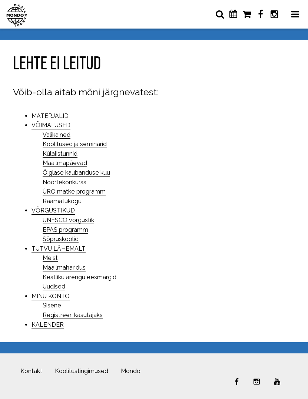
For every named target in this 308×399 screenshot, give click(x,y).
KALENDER (48, 324)
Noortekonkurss (64, 182)
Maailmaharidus (64, 267)
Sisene (52, 305)
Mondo (130, 371)
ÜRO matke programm (74, 191)
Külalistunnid (60, 153)
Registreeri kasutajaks (73, 315)
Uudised (54, 286)
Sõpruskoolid (61, 239)
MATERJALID (50, 115)
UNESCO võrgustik (68, 220)
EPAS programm (65, 229)
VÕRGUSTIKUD (53, 210)
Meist (50, 257)
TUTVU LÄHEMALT (59, 248)
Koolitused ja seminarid (75, 144)
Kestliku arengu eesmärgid (79, 277)
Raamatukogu (62, 201)
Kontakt (31, 371)
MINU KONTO (51, 296)
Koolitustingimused (81, 371)
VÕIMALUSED (51, 125)
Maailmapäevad (65, 162)
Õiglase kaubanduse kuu (76, 172)
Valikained (56, 134)
